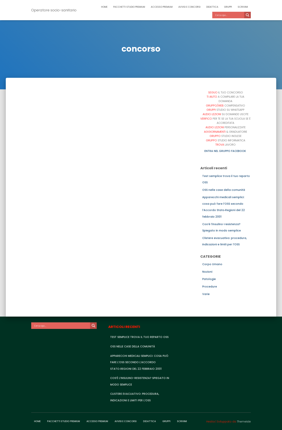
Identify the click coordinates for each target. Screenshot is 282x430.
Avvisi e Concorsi (189, 6)
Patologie (209, 279)
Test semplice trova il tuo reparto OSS (139, 337)
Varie (206, 294)
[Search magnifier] (247, 15)
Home (104, 6)
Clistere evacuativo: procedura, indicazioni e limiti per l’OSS (134, 397)
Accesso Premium (162, 6)
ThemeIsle (244, 421)
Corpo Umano (212, 264)
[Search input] (229, 15)
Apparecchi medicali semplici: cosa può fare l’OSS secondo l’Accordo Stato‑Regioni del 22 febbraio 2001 (139, 362)
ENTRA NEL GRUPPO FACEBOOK (225, 151)
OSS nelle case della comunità (223, 190)
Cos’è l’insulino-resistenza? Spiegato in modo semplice (139, 381)
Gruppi (228, 6)
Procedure (209, 286)
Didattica (212, 6)
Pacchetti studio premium (129, 6)
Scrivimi (243, 6)
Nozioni (207, 272)
